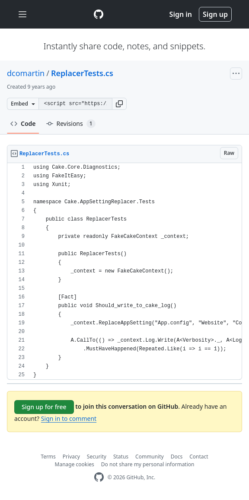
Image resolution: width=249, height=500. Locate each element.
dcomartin (26, 73)
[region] (124, 271)
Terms (48, 456)
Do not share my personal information (148, 464)
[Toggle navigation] (22, 14)
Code (23, 123)
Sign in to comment (68, 418)
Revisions (71, 123)
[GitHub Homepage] (99, 477)
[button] (119, 104)
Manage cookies (74, 464)
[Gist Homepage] (98, 14)
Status (120, 456)
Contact (198, 456)
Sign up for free (44, 407)
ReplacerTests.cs (82, 73)
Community (149, 456)
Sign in (180, 14)
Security (96, 456)
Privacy (71, 456)
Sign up (215, 14)
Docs (177, 456)
